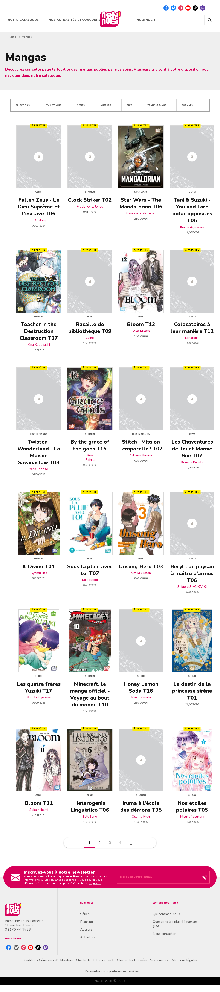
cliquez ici (95, 883)
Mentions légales (184, 960)
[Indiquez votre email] (158, 877)
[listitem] (166, 8)
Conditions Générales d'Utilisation (48, 960)
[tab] (25, 20)
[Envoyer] (204, 877)
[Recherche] (210, 20)
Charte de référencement (94, 960)
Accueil (13, 36)
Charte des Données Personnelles (142, 960)
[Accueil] (110, 19)
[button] (25, 105)
